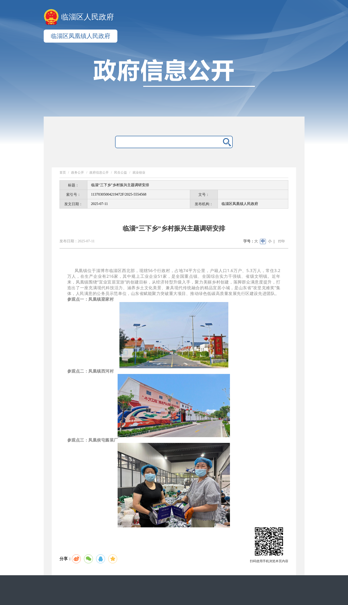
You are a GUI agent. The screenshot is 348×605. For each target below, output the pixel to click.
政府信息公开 (99, 172)
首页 (62, 172)
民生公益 (120, 172)
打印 (281, 241)
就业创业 (138, 172)
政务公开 (77, 172)
